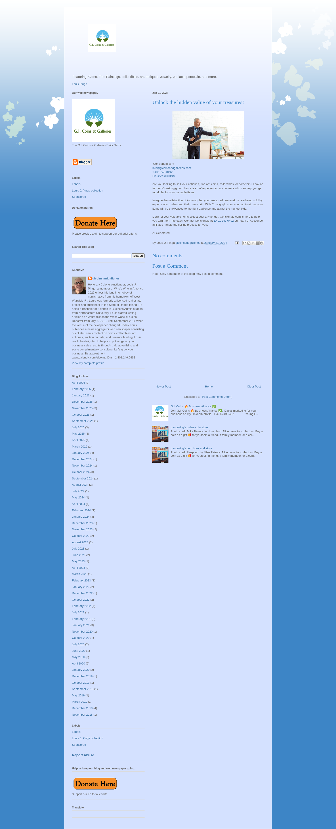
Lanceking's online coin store (189, 427)
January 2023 (81, 587)
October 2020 (81, 637)
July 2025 (78, 427)
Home (209, 386)
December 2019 (82, 676)
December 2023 (82, 523)
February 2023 (81, 580)
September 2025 (82, 421)
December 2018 (82, 708)
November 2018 (82, 714)
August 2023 (80, 542)
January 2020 (81, 669)
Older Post (254, 386)
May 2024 (78, 497)
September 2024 (82, 478)
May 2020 (78, 657)
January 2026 (81, 395)
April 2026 (78, 382)
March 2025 (79, 446)
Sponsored (79, 196)
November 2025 (82, 408)
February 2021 (81, 619)
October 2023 (81, 535)
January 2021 (81, 625)
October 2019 (81, 682)
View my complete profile (88, 363)
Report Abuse (83, 755)
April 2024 (78, 504)
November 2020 (82, 631)
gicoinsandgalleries (106, 278)
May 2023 (78, 561)
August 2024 (80, 484)
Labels (76, 184)
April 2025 (78, 440)
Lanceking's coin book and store (191, 448)
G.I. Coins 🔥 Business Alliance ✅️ (193, 406)
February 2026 (81, 389)
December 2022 (82, 593)
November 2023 (82, 529)
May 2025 (78, 433)
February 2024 (81, 510)
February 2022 (81, 606)
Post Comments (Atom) (217, 396)
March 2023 (79, 574)
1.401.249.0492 (162, 172)
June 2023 (79, 555)
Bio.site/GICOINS (163, 176)
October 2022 (81, 599)
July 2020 (78, 644)
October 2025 (81, 414)
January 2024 (81, 516)
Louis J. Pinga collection (87, 190)
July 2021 (78, 612)
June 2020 (79, 650)
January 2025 (81, 452)
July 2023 (78, 548)
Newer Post (163, 386)
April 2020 (78, 663)
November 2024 (82, 465)
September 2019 (82, 689)
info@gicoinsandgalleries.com (171, 168)
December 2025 (82, 401)
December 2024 (82, 459)
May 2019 (78, 695)
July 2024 (78, 491)
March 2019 (79, 701)
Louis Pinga (79, 84)
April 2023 (78, 567)
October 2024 (81, 472)
